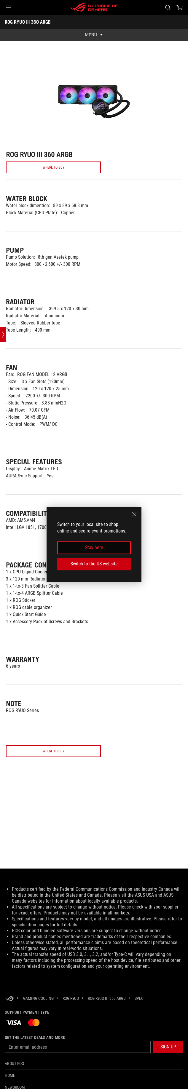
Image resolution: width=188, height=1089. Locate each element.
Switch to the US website (94, 564)
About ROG (14, 1063)
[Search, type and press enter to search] (167, 7)
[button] (8, 7)
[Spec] (139, 998)
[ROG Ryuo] (71, 998)
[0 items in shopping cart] (179, 7)
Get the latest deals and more (35, 1037)
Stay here (94, 548)
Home (10, 1075)
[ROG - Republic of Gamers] (94, 7)
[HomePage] (9, 999)
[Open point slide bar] (3, 334)
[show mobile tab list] (94, 35)
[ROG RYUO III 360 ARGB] (107, 998)
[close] (134, 514)
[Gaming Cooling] (38, 998)
